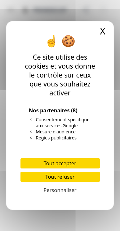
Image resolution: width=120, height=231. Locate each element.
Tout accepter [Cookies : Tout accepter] (60, 163)
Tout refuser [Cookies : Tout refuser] (60, 176)
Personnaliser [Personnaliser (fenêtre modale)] (60, 190)
